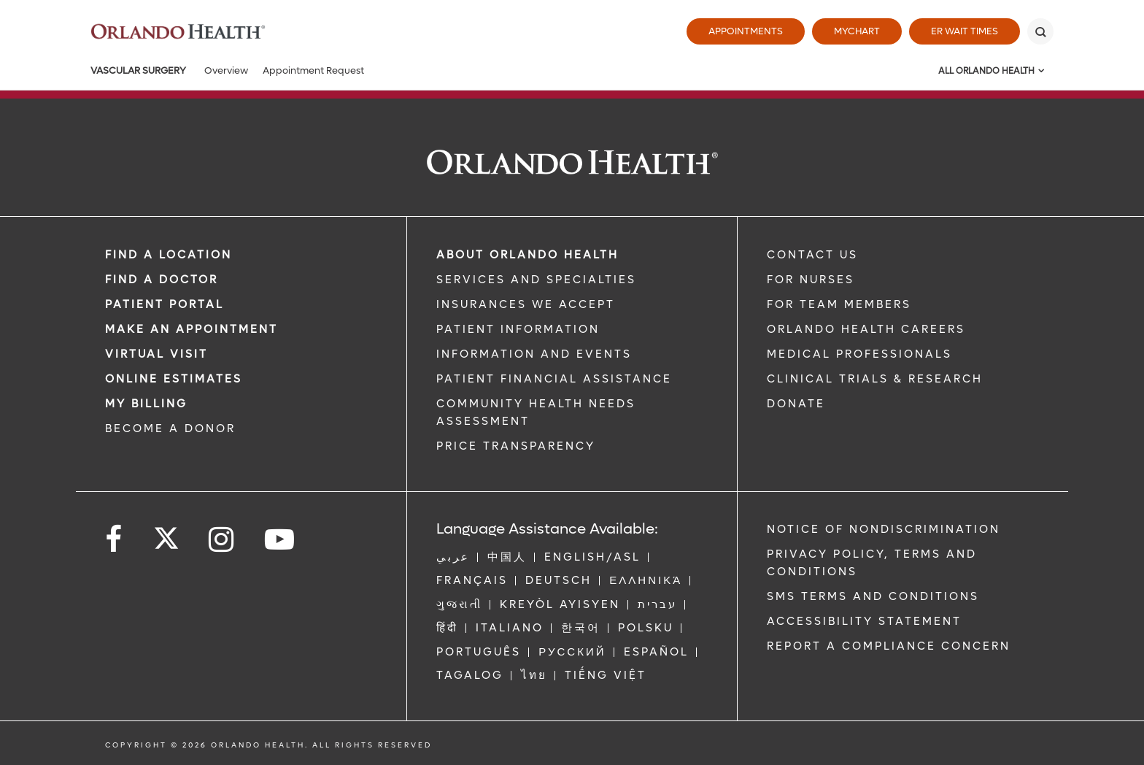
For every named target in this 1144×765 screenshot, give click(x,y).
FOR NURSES (810, 279)
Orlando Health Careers (866, 329)
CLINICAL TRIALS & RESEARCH (875, 379)
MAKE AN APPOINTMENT (191, 329)
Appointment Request (313, 70)
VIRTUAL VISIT (156, 354)
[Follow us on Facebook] (114, 539)
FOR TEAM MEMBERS (839, 304)
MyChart (857, 31)
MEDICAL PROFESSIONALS (859, 354)
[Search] (1040, 31)
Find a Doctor (161, 279)
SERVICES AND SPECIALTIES (536, 279)
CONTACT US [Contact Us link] (812, 254)
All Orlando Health (986, 71)
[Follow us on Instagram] (222, 539)
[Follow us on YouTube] (280, 539)
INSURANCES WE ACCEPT (525, 304)
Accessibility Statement (864, 621)
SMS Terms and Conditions (873, 596)
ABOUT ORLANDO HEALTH (527, 254)
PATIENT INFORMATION (518, 329)
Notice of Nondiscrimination (883, 529)
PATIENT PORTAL (164, 304)
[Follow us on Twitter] (166, 533)
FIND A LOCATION (168, 254)
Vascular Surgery (138, 70)
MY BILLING (146, 403)
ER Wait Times (964, 31)
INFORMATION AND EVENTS (534, 354)
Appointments (745, 31)
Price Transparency (515, 446)
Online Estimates (173, 379)
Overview (226, 70)
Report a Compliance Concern (888, 646)
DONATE (796, 403)
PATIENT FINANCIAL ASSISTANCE (554, 379)
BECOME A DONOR (170, 428)
